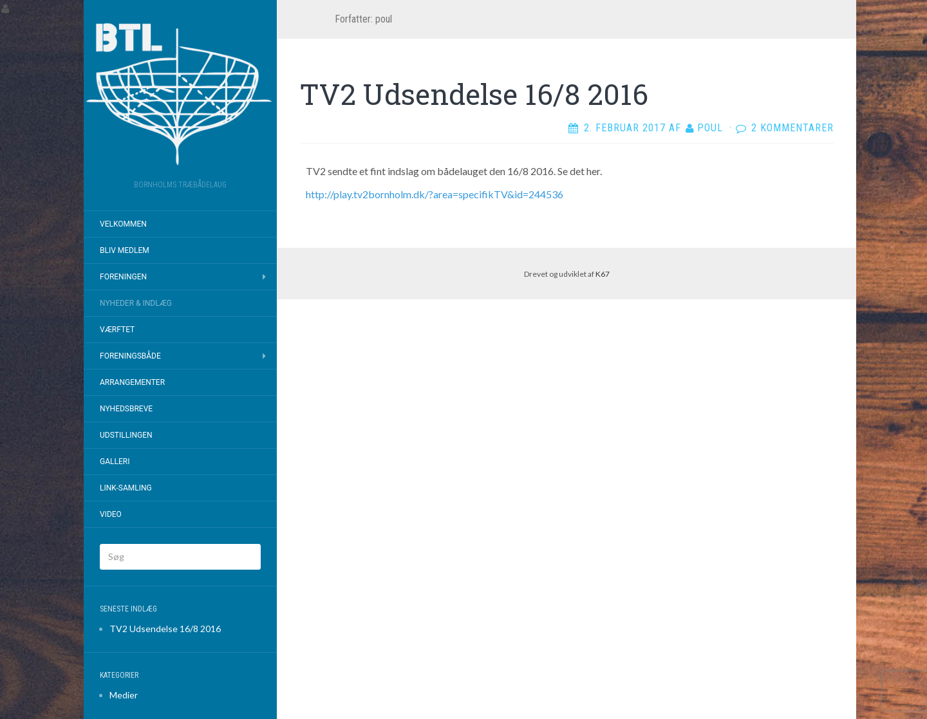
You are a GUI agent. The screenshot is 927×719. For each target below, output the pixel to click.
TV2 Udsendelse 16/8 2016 (165, 628)
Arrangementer (132, 382)
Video (111, 514)
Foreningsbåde (130, 355)
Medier (123, 694)
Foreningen (123, 276)
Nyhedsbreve (126, 408)
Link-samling (126, 487)
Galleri (114, 461)
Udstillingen (126, 435)
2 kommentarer (792, 128)
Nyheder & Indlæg (136, 303)
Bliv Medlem (124, 250)
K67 (602, 274)
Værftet (117, 329)
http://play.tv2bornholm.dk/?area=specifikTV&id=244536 (434, 194)
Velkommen (123, 224)
